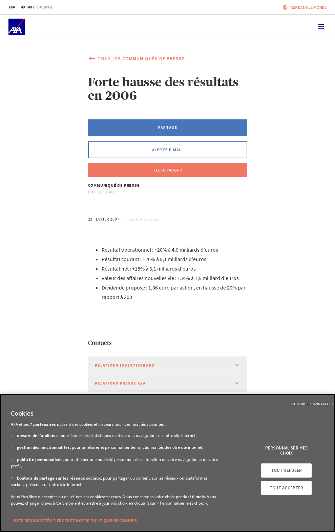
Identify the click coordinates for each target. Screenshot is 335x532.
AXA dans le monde (309, 7)
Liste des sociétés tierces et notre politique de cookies (75, 521)
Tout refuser (286, 470)
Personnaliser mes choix (286, 450)
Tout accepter (286, 488)
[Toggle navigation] (321, 26)
